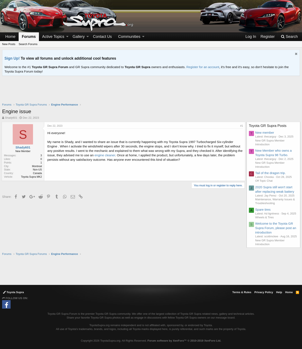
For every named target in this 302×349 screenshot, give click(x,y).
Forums (29, 36)
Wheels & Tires (265, 217)
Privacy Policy (263, 292)
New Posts (8, 44)
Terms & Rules (241, 292)
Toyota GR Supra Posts (268, 126)
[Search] (289, 36)
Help (279, 292)
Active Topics (53, 36)
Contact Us (102, 36)
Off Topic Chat (264, 180)
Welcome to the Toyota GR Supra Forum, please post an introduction (276, 228)
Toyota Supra (13, 292)
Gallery (79, 36)
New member (265, 132)
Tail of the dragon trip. (271, 173)
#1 (241, 125)
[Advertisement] (151, 92)
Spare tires (263, 209)
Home (10, 36)
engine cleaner (110, 155)
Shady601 (11, 117)
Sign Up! (12, 58)
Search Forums (28, 44)
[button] (67, 36)
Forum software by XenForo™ (184, 340)
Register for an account (202, 67)
